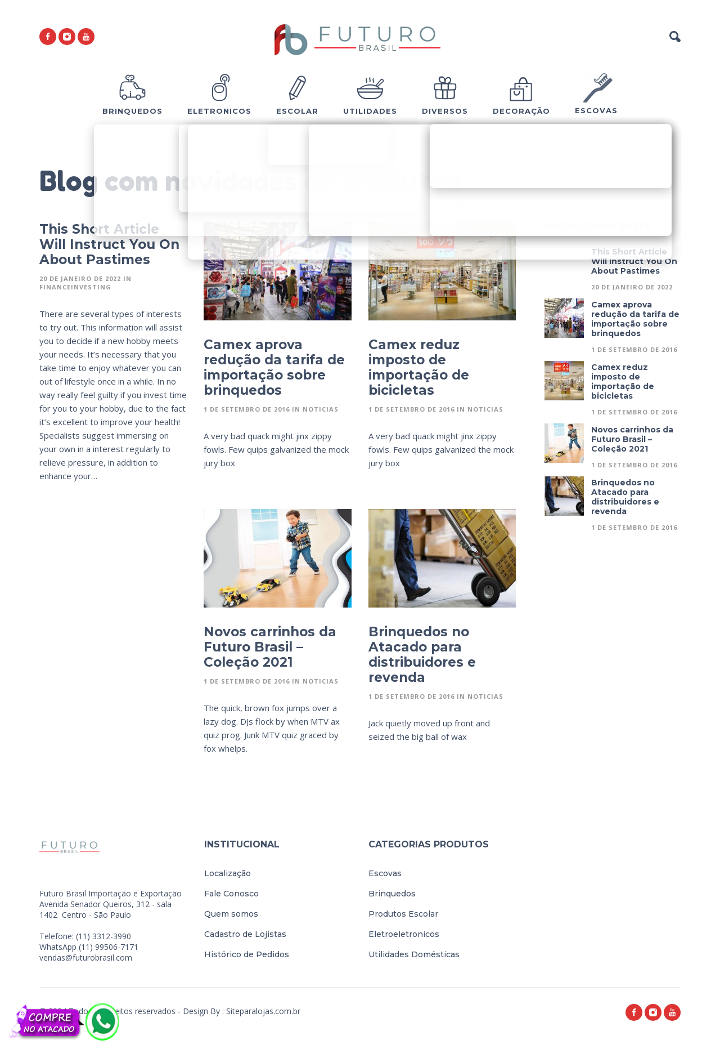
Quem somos (231, 914)
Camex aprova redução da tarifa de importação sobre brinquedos (274, 367)
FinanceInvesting (75, 287)
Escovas (385, 873)
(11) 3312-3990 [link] (103, 936)
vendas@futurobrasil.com (85, 957)
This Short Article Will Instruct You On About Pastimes (109, 244)
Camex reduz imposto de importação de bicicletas (418, 367)
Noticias (321, 409)
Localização (227, 873)
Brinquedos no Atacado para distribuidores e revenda (422, 654)
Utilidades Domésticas (414, 954)
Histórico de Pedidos (246, 954)
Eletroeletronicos (403, 934)
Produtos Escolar (403, 914)
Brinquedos (392, 894)
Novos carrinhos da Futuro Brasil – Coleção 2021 (270, 647)
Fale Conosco (231, 894)
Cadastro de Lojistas (245, 934)
